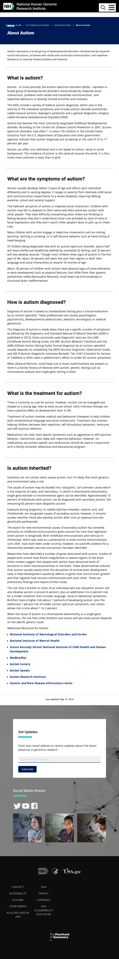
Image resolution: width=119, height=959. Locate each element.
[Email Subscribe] (59, 759)
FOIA (43, 887)
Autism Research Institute (28, 677)
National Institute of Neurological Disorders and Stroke (48, 634)
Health (18, 25)
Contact (18, 887)
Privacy (43, 893)
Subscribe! (27, 769)
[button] (111, 7)
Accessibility (18, 893)
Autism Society (20, 664)
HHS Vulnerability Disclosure (43, 910)
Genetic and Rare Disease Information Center (41, 683)
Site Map (18, 900)
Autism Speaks (20, 670)
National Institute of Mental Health (35, 640)
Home (8, 25)
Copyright (44, 900)
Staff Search (17, 906)
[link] (17, 806)
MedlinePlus (18, 658)
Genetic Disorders (62, 25)
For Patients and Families (38, 25)
